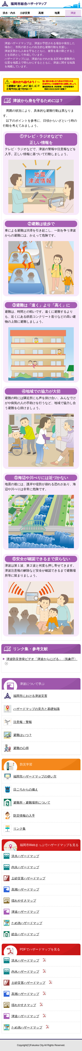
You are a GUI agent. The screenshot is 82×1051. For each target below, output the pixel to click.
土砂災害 (25, 13)
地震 (57, 13)
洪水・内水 (9, 13)
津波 (73, 13)
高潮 (40, 13)
